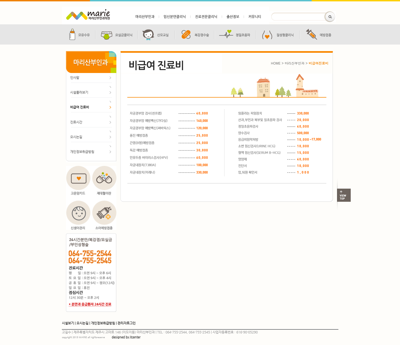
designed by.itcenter (126, 337)
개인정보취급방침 (103, 323)
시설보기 (68, 323)
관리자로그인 (126, 323)
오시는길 (82, 323)
